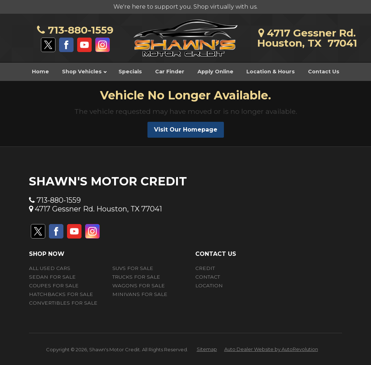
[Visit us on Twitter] (48, 45)
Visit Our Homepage (185, 129)
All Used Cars (49, 268)
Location (209, 285)
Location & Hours (270, 71)
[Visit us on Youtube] (84, 45)
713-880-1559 (75, 30)
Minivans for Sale (139, 294)
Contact (207, 277)
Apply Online (215, 71)
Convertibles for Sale (63, 303)
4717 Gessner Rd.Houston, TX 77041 (307, 38)
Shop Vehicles (84, 71)
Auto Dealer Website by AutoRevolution (271, 349)
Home (40, 71)
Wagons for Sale (138, 285)
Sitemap (207, 349)
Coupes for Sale (54, 285)
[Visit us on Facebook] (66, 45)
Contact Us (323, 71)
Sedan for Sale (52, 277)
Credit (205, 268)
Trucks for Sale (136, 277)
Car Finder (169, 71)
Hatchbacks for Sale (61, 294)
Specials (130, 71)
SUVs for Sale (132, 268)
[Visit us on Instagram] (102, 45)
